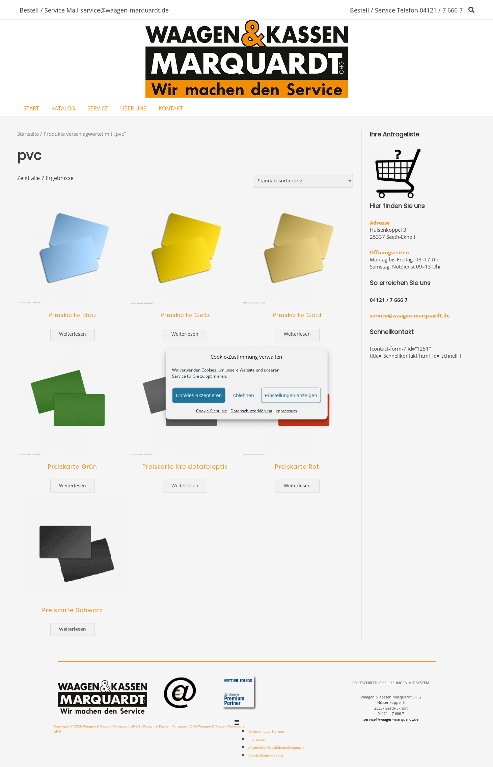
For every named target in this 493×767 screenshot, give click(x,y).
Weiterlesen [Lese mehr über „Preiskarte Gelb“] (184, 334)
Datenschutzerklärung (251, 411)
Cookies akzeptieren (199, 395)
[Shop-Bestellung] (303, 180)
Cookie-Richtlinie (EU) (265, 755)
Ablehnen (243, 395)
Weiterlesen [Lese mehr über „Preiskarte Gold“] (297, 334)
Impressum (286, 411)
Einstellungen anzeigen (291, 395)
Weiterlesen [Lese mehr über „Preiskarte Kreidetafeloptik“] (184, 485)
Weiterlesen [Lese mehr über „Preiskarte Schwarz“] (72, 629)
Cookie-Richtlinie (211, 411)
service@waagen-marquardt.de (410, 315)
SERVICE (97, 108)
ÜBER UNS (133, 108)
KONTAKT (171, 108)
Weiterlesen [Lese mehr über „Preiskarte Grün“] (72, 485)
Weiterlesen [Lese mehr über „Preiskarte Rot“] (297, 485)
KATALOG (63, 108)
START (31, 108)
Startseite (28, 133)
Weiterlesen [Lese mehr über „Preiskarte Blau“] (72, 334)
